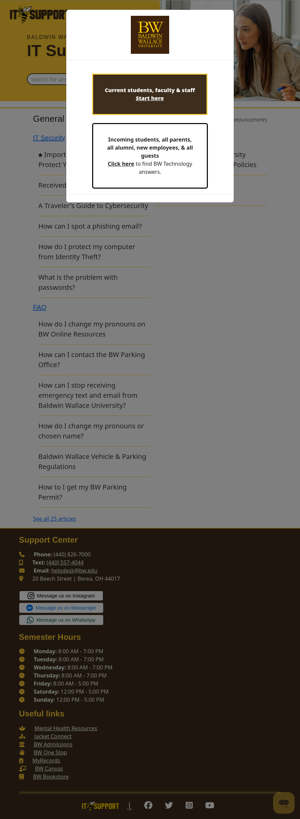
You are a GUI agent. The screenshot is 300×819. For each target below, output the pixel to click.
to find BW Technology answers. (150, 156)
